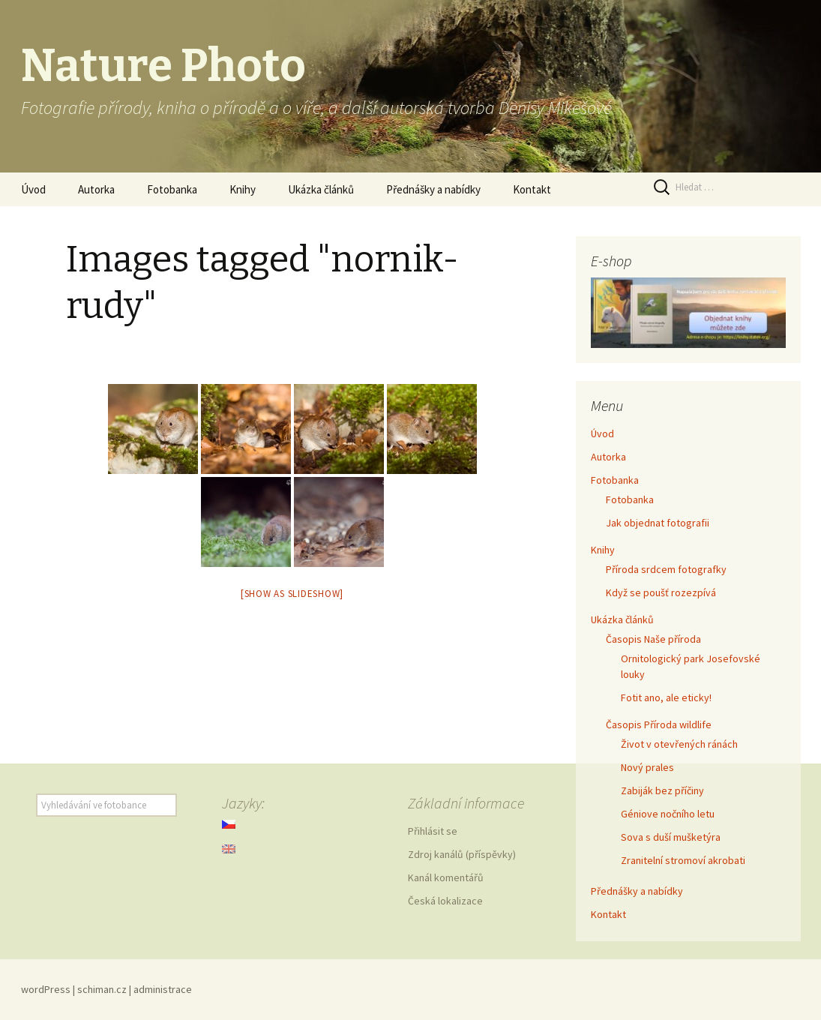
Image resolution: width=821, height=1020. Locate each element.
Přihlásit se (432, 831)
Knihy (242, 189)
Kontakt (532, 189)
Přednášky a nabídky (433, 189)
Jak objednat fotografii (657, 523)
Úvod (33, 189)
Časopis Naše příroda (653, 639)
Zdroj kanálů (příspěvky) (462, 854)
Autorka (96, 189)
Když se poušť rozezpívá (661, 592)
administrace (162, 989)
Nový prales (647, 767)
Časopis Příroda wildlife (659, 724)
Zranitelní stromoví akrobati (683, 860)
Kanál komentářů (446, 877)
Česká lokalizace (445, 901)
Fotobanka (172, 189)
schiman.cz (102, 989)
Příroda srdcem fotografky (666, 569)
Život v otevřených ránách (679, 744)
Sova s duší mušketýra (671, 837)
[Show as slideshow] (292, 593)
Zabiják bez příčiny (662, 790)
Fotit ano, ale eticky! (666, 697)
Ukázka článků (321, 189)
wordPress (45, 989)
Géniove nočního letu (668, 813)
